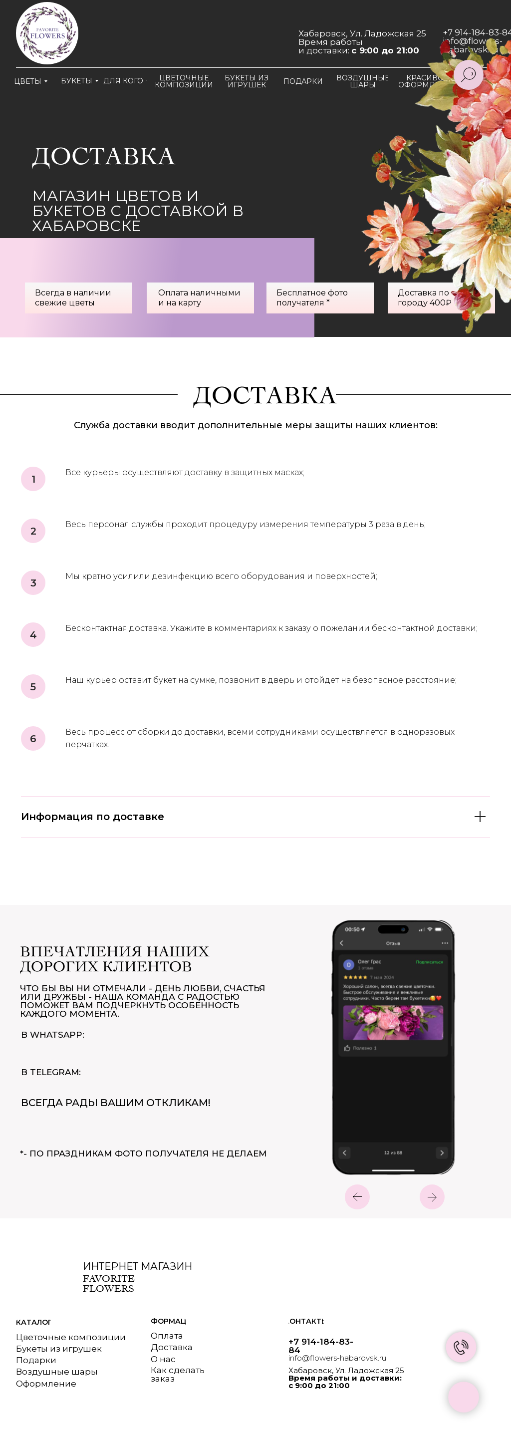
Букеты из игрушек (59, 1349)
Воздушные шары (57, 1372)
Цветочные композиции (71, 1337)
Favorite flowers (109, 1283)
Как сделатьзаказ (178, 1374)
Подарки (36, 1360)
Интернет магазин (137, 1266)
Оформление (46, 1384)
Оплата (167, 1336)
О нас (163, 1359)
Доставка (172, 1347)
